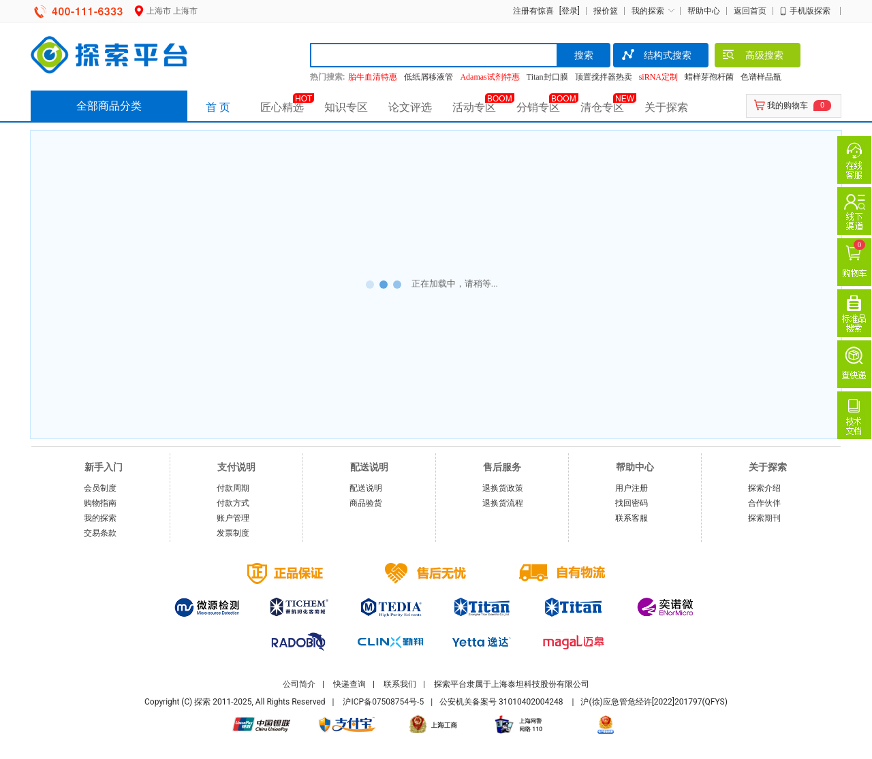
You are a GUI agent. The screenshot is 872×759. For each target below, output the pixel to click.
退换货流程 (502, 503)
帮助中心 (703, 11)
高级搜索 (752, 56)
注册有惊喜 (533, 11)
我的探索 (648, 11)
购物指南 (100, 503)
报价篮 (605, 11)
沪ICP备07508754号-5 (383, 702)
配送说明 (365, 488)
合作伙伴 (764, 503)
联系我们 (400, 684)
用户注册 (631, 488)
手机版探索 (810, 11)
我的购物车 (787, 105)
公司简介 (299, 684)
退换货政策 (502, 488)
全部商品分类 (109, 105)
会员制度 (100, 488)
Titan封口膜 (547, 77)
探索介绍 (764, 488)
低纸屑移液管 (428, 77)
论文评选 (410, 107)
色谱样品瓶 (761, 77)
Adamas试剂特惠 (489, 77)
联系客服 (631, 518)
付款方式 (233, 503)
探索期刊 (764, 518)
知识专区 (346, 107)
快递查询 (349, 684)
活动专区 (474, 107)
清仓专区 (602, 107)
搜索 (583, 55)
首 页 (218, 107)
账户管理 (233, 518)
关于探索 (666, 107)
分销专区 (538, 107)
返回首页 (750, 11)
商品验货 (365, 503)
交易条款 (100, 533)
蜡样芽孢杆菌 (709, 77)
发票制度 (233, 533)
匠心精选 (282, 107)
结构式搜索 (655, 56)
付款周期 (233, 488)
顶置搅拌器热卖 (603, 77)
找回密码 (631, 503)
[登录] (568, 11)
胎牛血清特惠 (372, 77)
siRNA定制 (658, 77)
